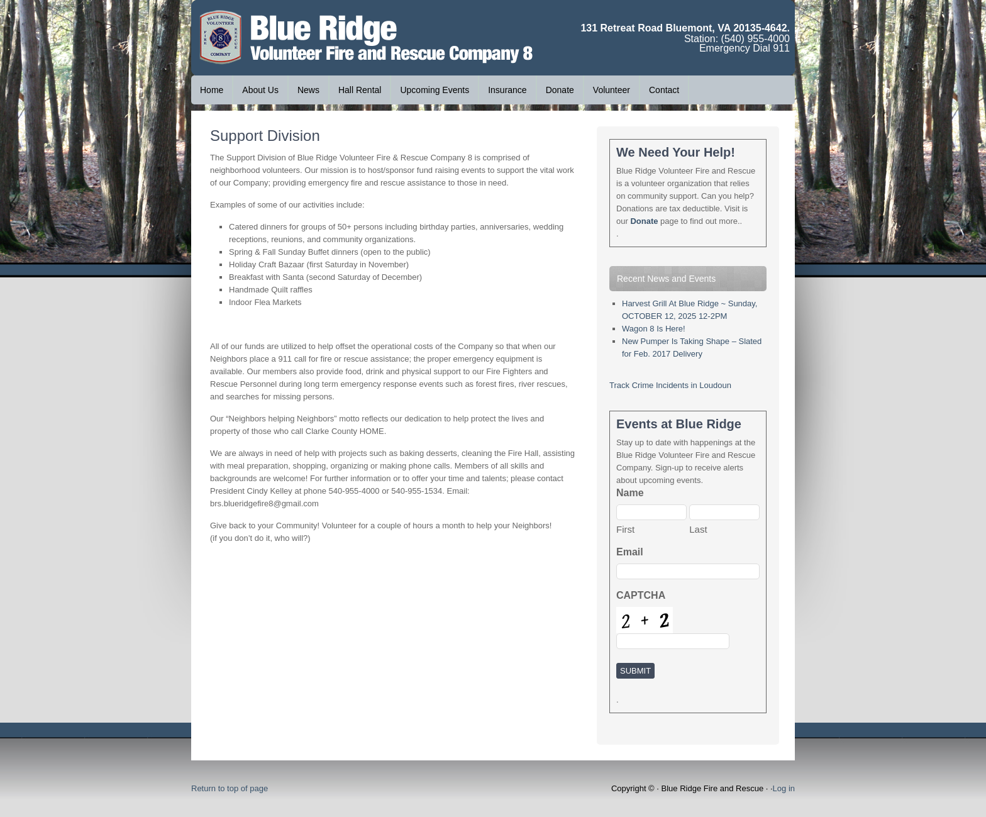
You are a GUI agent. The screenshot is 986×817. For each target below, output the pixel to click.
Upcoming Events (434, 90)
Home (211, 90)
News (304, 90)
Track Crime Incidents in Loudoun (670, 385)
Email (629, 552)
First (625, 529)
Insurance (507, 90)
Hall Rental (359, 90)
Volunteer (611, 90)
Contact (664, 90)
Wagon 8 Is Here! (653, 328)
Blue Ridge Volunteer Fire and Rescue (285, 37)
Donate (560, 90)
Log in (784, 788)
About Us (256, 90)
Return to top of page (229, 788)
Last (698, 529)
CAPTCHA (640, 595)
